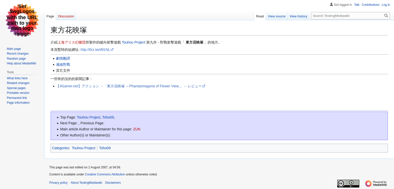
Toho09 (108, 117)
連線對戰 (63, 64)
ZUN (136, 129)
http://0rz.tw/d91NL (95, 50)
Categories (60, 148)
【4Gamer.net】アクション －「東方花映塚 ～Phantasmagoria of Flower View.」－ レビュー (129, 86)
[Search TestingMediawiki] (350, 15)
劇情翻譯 (63, 58)
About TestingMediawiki (86, 182)
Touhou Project (133, 42)
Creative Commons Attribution (105, 174)
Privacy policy (58, 182)
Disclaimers (113, 182)
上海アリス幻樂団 (72, 42)
